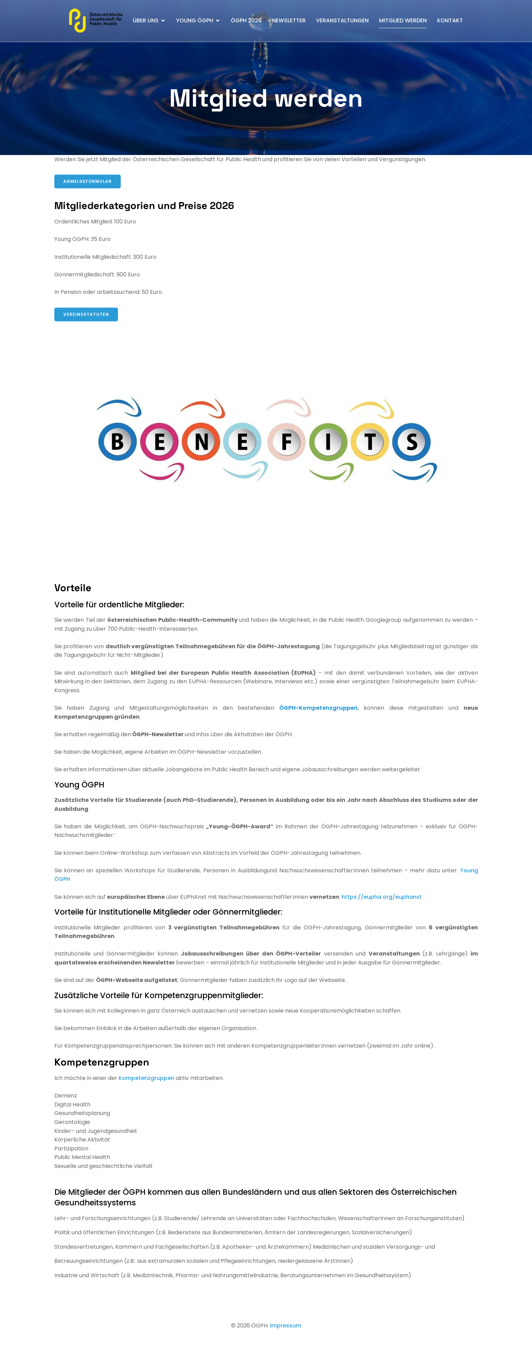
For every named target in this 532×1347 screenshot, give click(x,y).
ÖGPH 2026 (246, 20)
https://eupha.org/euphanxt (381, 897)
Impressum (285, 1325)
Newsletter (289, 20)
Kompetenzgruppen (147, 1078)
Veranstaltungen (342, 20)
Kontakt (450, 20)
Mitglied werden (403, 20)
